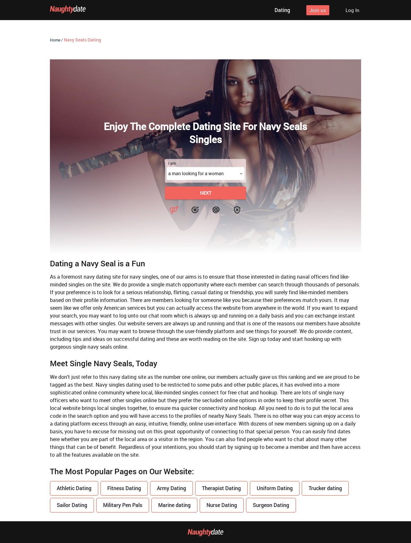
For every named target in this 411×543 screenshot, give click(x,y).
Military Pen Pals (122, 504)
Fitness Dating (124, 488)
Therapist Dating (221, 488)
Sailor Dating (72, 504)
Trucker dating (325, 488)
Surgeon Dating (271, 504)
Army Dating (171, 488)
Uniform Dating (275, 488)
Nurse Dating (221, 504)
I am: (172, 163)
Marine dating (174, 504)
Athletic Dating (74, 488)
